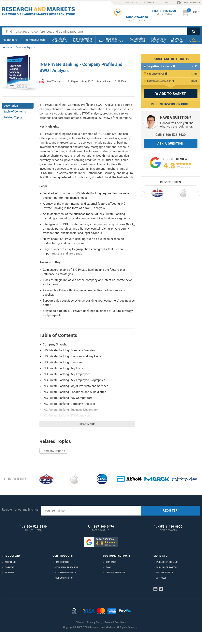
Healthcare (10, 39)
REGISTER (170, 510)
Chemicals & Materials (59, 40)
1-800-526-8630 (136, 17)
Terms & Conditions (115, 622)
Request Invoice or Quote (170, 104)
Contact (111, 562)
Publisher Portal (166, 567)
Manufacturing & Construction (82, 40)
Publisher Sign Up (167, 562)
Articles (161, 578)
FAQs (108, 567)
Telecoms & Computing (158, 40)
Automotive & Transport (137, 40)
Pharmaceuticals (35, 39)
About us (10, 562)
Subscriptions (64, 578)
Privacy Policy (95, 622)
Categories (62, 562)
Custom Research (66, 572)
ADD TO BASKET (170, 94)
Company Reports (53, 451)
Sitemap (80, 622)
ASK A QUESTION (170, 143)
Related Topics (13, 117)
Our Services (194, 40)
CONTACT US (151, 2)
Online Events (164, 572)
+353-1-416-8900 (164, 11)
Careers (9, 567)
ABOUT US (131, 2)
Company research (66, 567)
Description (11, 105)
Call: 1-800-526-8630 (170, 135)
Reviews (9, 572)
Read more (87, 424)
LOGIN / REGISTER (188, 2)
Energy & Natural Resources (111, 40)
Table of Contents (15, 111)
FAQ (167, 2)
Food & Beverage (177, 40)
